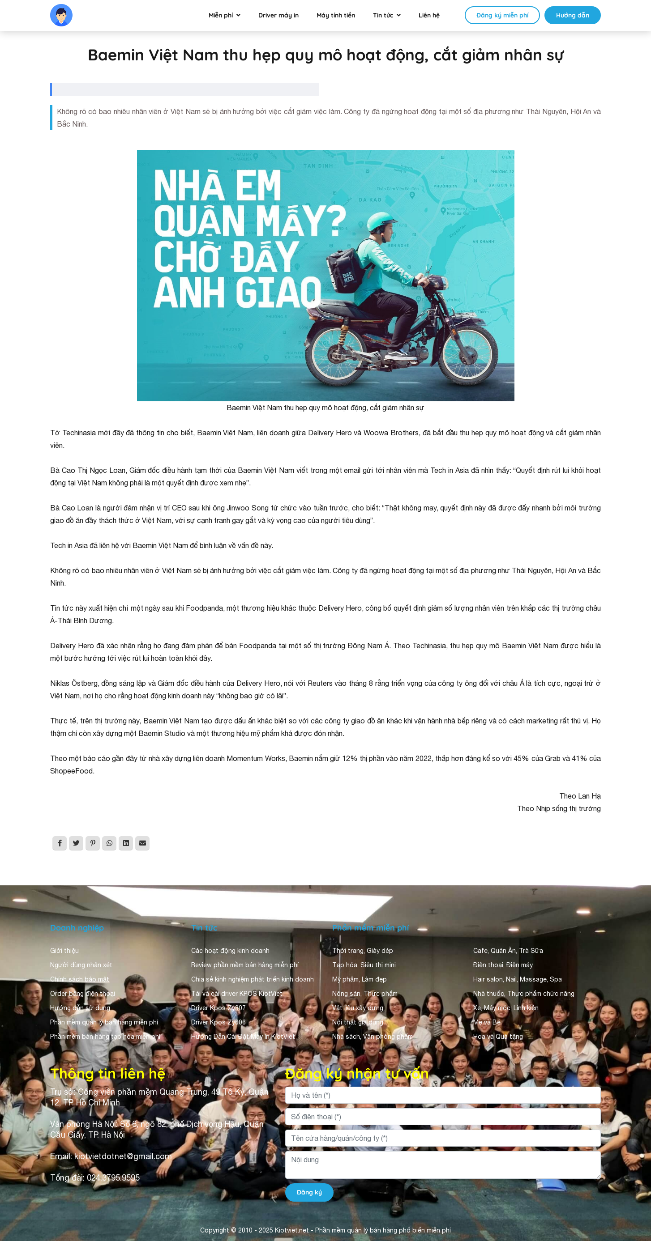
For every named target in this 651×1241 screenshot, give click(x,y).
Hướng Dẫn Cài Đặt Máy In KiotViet (243, 1036)
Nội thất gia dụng (357, 1022)
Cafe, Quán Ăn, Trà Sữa (508, 950)
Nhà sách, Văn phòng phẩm (372, 1036)
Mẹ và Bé (487, 1022)
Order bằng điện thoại (82, 993)
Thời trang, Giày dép (362, 950)
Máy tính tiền (336, 15)
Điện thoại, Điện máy (503, 965)
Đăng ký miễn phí (502, 15)
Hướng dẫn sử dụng (80, 1008)
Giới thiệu (64, 950)
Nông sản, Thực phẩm (365, 993)
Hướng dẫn (572, 15)
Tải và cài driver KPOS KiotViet (237, 993)
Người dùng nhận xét (81, 965)
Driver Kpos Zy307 (218, 1008)
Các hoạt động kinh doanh (230, 950)
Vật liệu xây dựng (357, 1008)
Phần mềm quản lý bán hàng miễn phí (104, 1022)
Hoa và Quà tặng (498, 1036)
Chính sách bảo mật (79, 979)
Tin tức (383, 15)
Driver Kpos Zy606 (218, 1022)
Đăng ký (309, 1192)
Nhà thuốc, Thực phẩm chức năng (523, 993)
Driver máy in (278, 15)
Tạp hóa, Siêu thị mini (364, 965)
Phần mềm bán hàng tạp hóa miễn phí (105, 1036)
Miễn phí (221, 15)
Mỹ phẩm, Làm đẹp (359, 979)
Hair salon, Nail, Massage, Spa (517, 979)
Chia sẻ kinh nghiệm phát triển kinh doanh (252, 979)
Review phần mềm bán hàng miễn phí (245, 965)
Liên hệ (429, 15)
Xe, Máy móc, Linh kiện (506, 1008)
